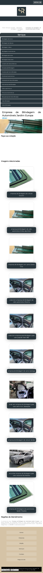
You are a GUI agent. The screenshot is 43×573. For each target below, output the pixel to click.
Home (21, 532)
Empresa (21, 538)
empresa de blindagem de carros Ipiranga (21, 371)
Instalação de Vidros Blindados (10, 80)
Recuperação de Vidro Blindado (10, 97)
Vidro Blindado (6, 101)
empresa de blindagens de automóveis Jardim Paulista (21, 510)
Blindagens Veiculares (8, 59)
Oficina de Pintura (7, 88)
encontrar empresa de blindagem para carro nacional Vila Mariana (21, 474)
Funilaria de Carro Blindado (9, 72)
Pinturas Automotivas (8, 92)
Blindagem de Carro (7, 39)
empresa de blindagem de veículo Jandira (21, 440)
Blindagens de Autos (7, 55)
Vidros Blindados (6, 105)
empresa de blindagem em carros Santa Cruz (21, 265)
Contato (21, 554)
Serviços (21, 35)
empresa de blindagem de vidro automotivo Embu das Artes (21, 230)
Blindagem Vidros (7, 47)
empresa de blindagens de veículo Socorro (21, 194)
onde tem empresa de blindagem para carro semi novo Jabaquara (21, 405)
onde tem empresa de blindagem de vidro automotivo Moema (21, 301)
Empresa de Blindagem (8, 68)
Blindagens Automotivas (8, 51)
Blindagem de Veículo (8, 43)
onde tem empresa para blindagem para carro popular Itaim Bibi (21, 336)
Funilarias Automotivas (8, 76)
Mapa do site (21, 559)
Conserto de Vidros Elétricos (9, 63)
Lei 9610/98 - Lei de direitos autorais (16, 524)
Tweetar (4, 118)
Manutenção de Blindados (9, 84)
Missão (21, 543)
